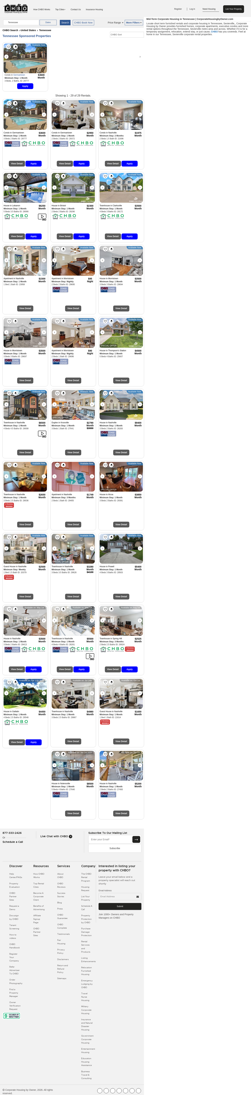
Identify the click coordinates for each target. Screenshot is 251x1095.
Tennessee (45, 30)
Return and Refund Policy (62, 969)
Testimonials (63, 934)
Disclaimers (63, 959)
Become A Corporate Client (38, 896)
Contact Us (76, 9)
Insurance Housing (94, 9)
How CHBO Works (41, 9)
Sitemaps (61, 978)
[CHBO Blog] (112, 1090)
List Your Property (234, 9)
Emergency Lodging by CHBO (87, 984)
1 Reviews (9, 504)
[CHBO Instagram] (119, 1090)
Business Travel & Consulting (86, 1075)
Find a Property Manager (13, 993)
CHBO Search (10, 30)
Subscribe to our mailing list (107, 833)
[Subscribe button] (136, 839)
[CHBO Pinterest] (132, 1090)
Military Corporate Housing (86, 1010)
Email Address (105, 890)
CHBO (214, 31)
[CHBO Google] (138, 1090)
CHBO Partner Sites (13, 896)
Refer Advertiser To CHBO (14, 970)
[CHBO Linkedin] (125, 1090)
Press (60, 908)
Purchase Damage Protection (86, 932)
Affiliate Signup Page (37, 919)
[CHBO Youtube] (106, 1090)
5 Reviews (9, 576)
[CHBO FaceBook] (99, 1090)
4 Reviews (105, 721)
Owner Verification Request (15, 1006)
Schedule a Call (13, 842)
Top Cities (60, 9)
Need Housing (211, 9)
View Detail (17, 163)
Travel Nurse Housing (85, 997)
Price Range (116, 22)
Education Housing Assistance (86, 1062)
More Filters (134, 22)
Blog (59, 902)
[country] (21, 22)
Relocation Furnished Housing (86, 971)
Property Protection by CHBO (86, 919)
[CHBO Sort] (127, 35)
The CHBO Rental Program (86, 877)
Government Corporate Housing (87, 1039)
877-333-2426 (12, 833)
